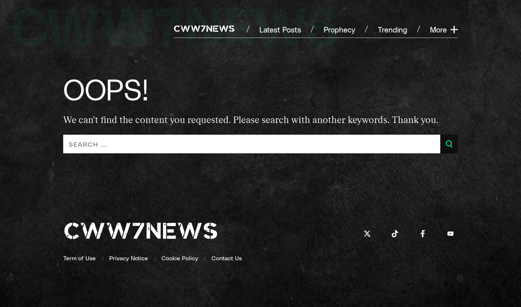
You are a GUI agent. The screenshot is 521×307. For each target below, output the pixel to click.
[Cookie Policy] (179, 257)
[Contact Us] (227, 257)
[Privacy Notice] (128, 257)
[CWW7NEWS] (204, 30)
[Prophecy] (339, 30)
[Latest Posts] (280, 30)
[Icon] (367, 233)
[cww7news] (140, 233)
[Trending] (392, 30)
